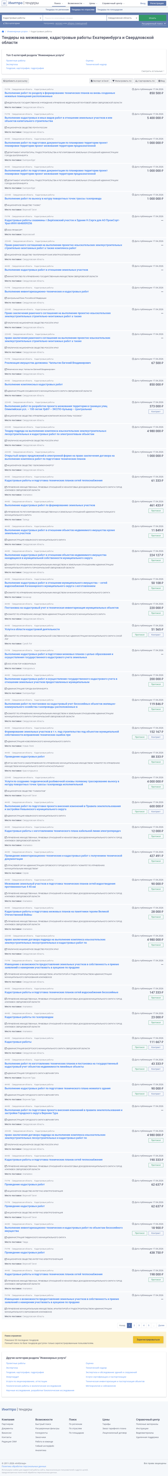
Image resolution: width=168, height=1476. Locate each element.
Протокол (156, 510)
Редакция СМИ (9, 1441)
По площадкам (76, 1432)
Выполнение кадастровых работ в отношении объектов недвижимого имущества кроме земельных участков (60, 532)
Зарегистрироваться (148, 1339)
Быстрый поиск (43, 1424)
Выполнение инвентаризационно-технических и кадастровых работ (47, 291)
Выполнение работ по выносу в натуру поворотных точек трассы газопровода (53, 198)
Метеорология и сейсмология (101, 1385)
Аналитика (40, 1450)
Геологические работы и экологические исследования (33, 1385)
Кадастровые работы (44, 89)
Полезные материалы (147, 1424)
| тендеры (23, 3)
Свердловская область (22, 89)
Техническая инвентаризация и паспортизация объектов (115, 1381)
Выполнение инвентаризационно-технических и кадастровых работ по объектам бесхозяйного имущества (64, 1229)
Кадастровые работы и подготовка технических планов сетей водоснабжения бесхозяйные (61, 992)
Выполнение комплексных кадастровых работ (34, 384)
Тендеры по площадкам (110, 9)
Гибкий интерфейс (44, 1446)
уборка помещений (77, 23)
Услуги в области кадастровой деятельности (32, 629)
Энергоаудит (12, 1376)
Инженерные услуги (17, 31)
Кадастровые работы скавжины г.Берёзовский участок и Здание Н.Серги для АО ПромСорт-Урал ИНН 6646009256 (62, 222)
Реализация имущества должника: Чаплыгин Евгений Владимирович (48, 362)
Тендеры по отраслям (83, 9)
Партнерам (7, 1424)
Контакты (6, 1437)
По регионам (75, 1424)
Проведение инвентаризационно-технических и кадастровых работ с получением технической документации (63, 857)
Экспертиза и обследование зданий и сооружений (111, 1372)
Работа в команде (44, 1441)
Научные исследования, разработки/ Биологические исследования (40, 1390)
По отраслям (75, 1428)
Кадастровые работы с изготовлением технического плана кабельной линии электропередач (63, 830)
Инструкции (142, 1428)
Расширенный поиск (154, 23)
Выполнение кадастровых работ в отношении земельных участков (46, 269)
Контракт (156, 411)
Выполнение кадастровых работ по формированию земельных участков (50, 505)
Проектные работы (16, 60)
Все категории (11, 23)
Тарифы (106, 1424)
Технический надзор (96, 64)
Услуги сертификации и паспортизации (106, 1376)
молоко (59, 23)
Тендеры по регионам (57, 9)
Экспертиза (12, 64)
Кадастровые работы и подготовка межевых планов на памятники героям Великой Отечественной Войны (57, 913)
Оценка (89, 60)
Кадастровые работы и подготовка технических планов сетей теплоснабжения (53, 480)
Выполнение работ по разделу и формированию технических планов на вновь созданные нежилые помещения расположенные (60, 94)
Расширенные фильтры (47, 1428)
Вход (142, 3)
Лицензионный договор (114, 1432)
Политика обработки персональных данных (24, 1466)
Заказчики (40, 1437)
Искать (152, 18)
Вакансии (6, 1432)
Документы (7, 1428)
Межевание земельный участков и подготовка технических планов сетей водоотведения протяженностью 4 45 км (60, 885)
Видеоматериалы (145, 1432)
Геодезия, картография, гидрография (25, 68)
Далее (161, 1325)
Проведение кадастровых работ (25, 756)
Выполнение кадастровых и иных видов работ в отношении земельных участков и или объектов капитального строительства (58, 119)
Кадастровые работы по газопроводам (29, 1017)
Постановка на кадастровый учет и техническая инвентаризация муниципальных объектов (62, 607)
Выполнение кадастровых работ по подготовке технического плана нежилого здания (58, 1088)
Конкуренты (41, 1432)
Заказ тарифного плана (114, 1428)
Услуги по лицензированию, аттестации (26, 1381)
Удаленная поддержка (147, 1437)
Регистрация (157, 3)
